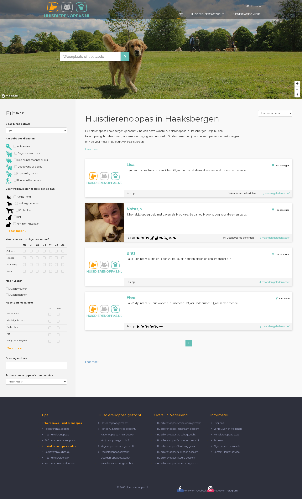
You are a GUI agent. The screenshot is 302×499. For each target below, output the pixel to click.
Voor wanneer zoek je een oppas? (27, 239)
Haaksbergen (282, 165)
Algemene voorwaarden (228, 446)
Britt (131, 253)
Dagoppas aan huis (23, 154)
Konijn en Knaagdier (22, 224)
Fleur (132, 297)
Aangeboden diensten (20, 138)
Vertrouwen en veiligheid (228, 428)
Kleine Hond (18, 197)
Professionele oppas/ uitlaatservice (29, 375)
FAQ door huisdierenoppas (59, 440)
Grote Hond (19, 211)
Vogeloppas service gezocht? (117, 446)
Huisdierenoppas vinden (60, 446)
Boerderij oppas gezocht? (115, 457)
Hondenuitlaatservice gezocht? (118, 428)
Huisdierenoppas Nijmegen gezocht (177, 451)
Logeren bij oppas (22, 174)
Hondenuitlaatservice (23, 181)
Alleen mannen (16, 294)
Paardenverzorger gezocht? (117, 463)
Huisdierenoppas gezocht (207, 14)
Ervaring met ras (16, 358)
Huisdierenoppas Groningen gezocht (178, 440)
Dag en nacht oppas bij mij (27, 160)
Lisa (131, 164)
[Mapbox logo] (9, 96)
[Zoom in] (297, 83)
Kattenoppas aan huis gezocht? (118, 434)
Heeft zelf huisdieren (20, 302)
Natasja (134, 208)
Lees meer (91, 149)
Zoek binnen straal (18, 123)
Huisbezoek (18, 147)
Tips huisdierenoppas (56, 434)
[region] (151, 49)
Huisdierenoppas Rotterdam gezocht (178, 428)
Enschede (284, 298)
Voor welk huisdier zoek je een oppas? (30, 188)
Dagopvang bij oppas (24, 167)
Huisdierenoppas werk (246, 14)
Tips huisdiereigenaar (56, 457)
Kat (13, 217)
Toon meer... (17, 230)
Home (180, 14)
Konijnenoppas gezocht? (115, 440)
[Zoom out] (297, 89)
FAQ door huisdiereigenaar (59, 463)
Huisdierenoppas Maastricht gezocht (178, 463)
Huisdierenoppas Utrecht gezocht (176, 434)
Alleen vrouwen (17, 288)
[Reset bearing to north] (297, 94)
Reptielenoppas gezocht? (115, 451)
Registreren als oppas (56, 428)
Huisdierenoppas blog (226, 434)
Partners (218, 440)
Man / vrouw (14, 280)
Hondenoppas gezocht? (114, 423)
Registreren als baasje (57, 451)
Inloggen (254, 6)
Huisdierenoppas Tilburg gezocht (176, 457)
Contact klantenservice (227, 451)
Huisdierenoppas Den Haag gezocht (177, 446)
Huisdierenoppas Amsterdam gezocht (179, 423)
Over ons (219, 423)
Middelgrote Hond (22, 204)
